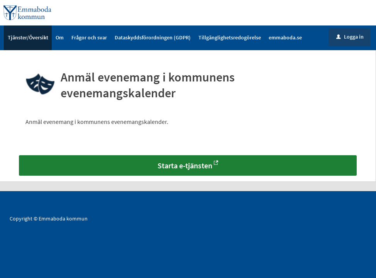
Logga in (350, 37)
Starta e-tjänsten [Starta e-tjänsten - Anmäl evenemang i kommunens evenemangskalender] (185, 166)
